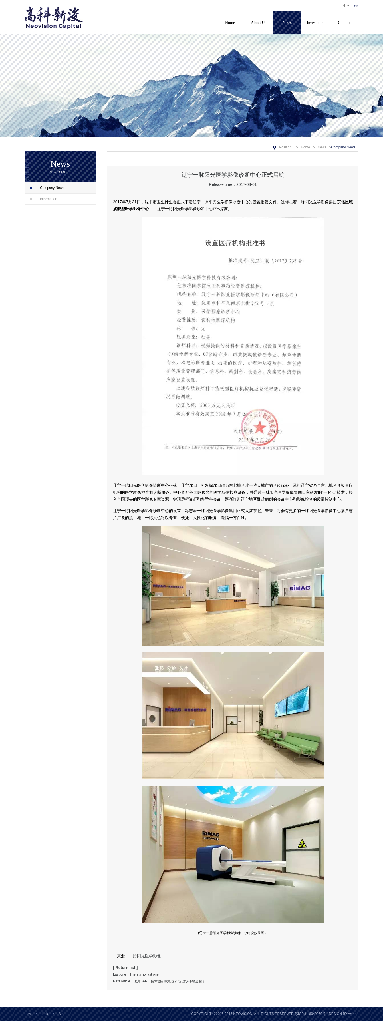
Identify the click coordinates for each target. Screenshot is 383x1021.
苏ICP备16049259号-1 (312, 1014)
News (287, 23)
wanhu (353, 1014)
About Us (258, 23)
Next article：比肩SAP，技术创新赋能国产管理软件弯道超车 (159, 981)
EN (356, 6)
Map (62, 1014)
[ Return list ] (125, 967)
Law (28, 1014)
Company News (47, 187)
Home (230, 23)
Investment (315, 23)
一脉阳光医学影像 (145, 956)
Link (45, 1014)
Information (43, 199)
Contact (344, 23)
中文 (346, 6)
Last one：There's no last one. (136, 974)
